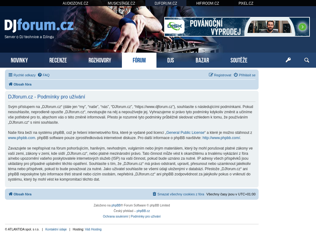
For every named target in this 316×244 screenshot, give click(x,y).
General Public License (185, 132)
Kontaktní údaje (56, 229)
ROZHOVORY (100, 59)
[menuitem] (43, 75)
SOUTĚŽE (239, 59)
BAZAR (202, 59)
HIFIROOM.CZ (207, 3)
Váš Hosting (93, 229)
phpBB (116, 205)
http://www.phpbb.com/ (221, 138)
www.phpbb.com (21, 138)
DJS (170, 59)
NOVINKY (19, 59)
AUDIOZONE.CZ (75, 3)
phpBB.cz (143, 211)
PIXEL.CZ (246, 3)
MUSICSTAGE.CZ (121, 3)
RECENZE (58, 59)
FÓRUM (139, 59)
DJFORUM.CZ (166, 3)
